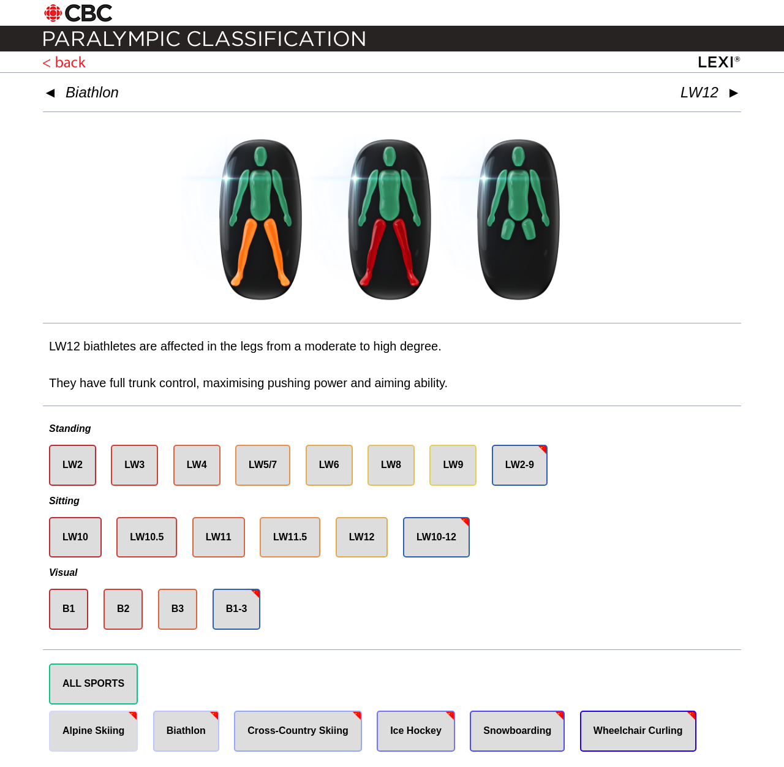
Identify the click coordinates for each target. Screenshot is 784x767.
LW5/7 (263, 464)
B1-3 (236, 608)
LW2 (72, 464)
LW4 (197, 464)
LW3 (134, 464)
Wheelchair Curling (638, 730)
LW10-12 (436, 537)
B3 (178, 608)
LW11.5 (290, 537)
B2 (123, 608)
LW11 (219, 537)
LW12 (362, 537)
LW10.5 (147, 537)
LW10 (75, 537)
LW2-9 (519, 464)
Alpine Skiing (93, 730)
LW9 (453, 464)
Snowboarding (517, 730)
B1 (68, 608)
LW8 (391, 464)
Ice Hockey (416, 730)
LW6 (329, 464)
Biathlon (92, 92)
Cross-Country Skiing (297, 730)
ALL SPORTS (93, 683)
